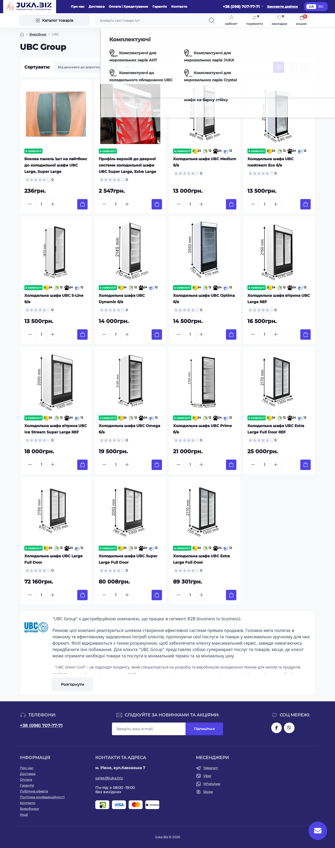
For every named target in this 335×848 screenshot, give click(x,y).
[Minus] (30, 204)
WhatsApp (211, 784)
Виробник (37, 34)
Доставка (97, 6)
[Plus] (52, 204)
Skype (208, 792)
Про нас (77, 6)
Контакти (179, 6)
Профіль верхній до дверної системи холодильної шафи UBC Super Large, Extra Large (127, 165)
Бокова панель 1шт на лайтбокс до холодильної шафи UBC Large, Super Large (55, 165)
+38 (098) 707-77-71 (41, 725)
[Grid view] (278, 67)
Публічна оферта (34, 791)
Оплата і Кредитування (128, 6)
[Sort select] (87, 67)
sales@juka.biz (109, 778)
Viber (207, 776)
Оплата (26, 780)
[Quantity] (41, 204)
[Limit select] (129, 67)
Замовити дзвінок (282, 6)
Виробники (29, 809)
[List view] (291, 67)
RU (320, 6)
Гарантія (159, 6)
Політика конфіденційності (42, 797)
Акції (24, 814)
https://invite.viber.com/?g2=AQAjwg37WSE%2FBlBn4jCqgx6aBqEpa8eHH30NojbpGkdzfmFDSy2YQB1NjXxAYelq (289, 728)
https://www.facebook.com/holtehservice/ (276, 728)
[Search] (211, 20)
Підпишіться (204, 729)
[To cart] (82, 204)
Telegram (210, 768)
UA (311, 6)
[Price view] (305, 67)
